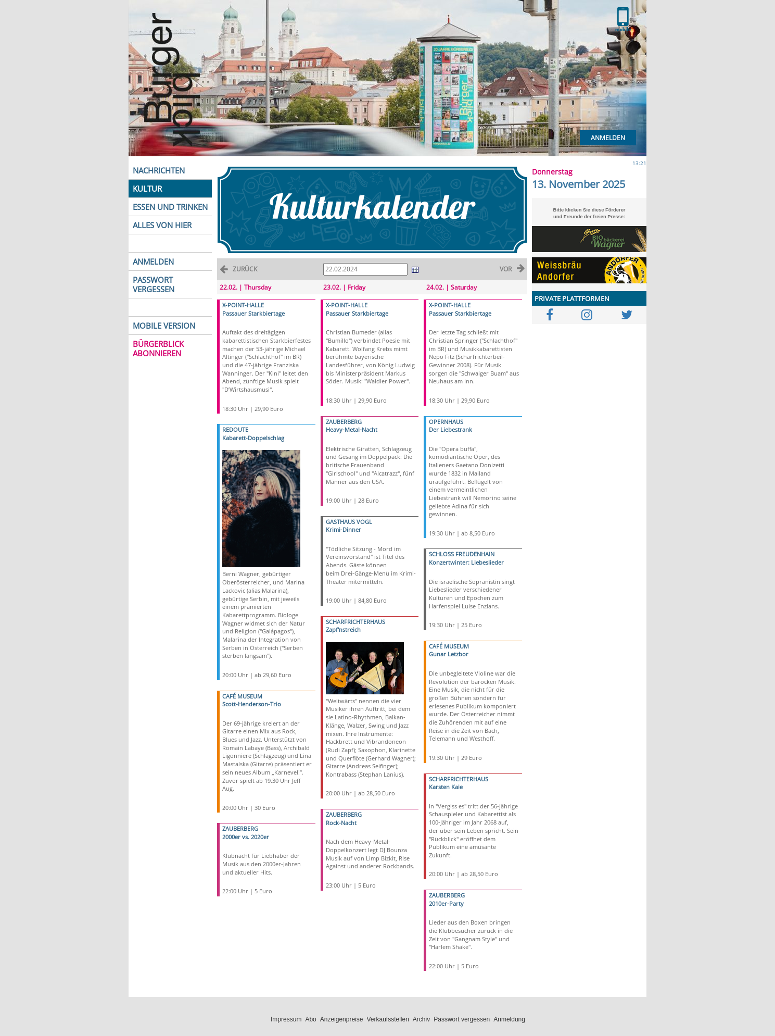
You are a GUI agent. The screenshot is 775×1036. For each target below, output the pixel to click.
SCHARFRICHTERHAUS (355, 622)
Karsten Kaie (446, 787)
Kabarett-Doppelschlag (253, 438)
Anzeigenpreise (341, 1019)
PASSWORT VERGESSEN (153, 284)
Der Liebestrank (450, 429)
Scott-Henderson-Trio (251, 704)
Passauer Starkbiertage (253, 313)
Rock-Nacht (341, 823)
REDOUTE (235, 429)
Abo (310, 1019)
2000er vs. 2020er (245, 837)
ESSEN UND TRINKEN (170, 207)
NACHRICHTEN (159, 170)
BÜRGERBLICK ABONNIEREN (158, 348)
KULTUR (147, 188)
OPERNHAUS (446, 422)
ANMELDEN (153, 261)
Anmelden (608, 137)
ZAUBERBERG (240, 828)
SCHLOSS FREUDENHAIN (461, 554)
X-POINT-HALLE (243, 305)
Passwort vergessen (462, 1019)
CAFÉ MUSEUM (242, 696)
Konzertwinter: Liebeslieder (466, 562)
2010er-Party (446, 903)
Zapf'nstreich (343, 629)
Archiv (421, 1019)
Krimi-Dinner (343, 529)
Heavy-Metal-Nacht (351, 429)
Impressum (286, 1019)
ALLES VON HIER (162, 225)
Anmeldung (509, 1019)
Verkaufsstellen (387, 1019)
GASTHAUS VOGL (349, 522)
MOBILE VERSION (164, 325)
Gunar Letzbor (448, 654)
